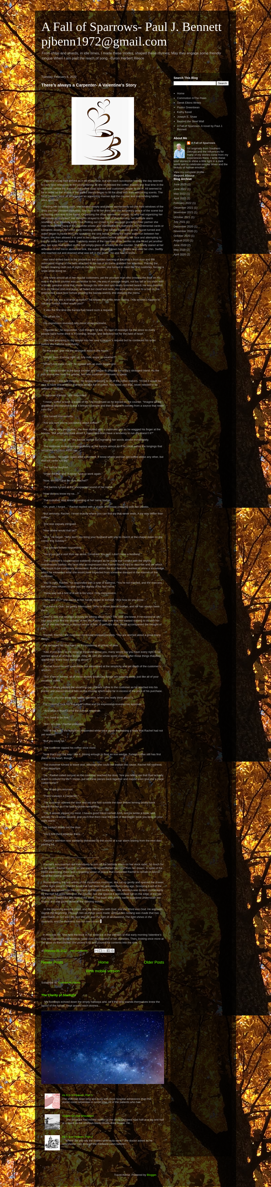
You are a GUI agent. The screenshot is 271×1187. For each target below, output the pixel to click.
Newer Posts (52, 962)
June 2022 (180, 189)
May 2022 (180, 193)
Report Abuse (184, 175)
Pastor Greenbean (188, 107)
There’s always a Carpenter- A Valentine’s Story (88, 85)
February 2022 (183, 203)
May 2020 (180, 249)
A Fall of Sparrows (203, 142)
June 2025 (180, 184)
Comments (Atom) (69, 982)
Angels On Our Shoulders (77, 1115)
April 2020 (180, 254)
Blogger (151, 1174)
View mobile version (103, 971)
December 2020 (183, 226)
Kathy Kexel (184, 112)
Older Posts (154, 962)
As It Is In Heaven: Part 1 (77, 1095)
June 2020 (180, 245)
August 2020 (181, 240)
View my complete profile (189, 172)
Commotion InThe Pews (191, 98)
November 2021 (183, 212)
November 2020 (183, 231)
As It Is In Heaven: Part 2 (77, 1136)
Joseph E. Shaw (187, 116)
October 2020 (182, 235)
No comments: (79, 950)
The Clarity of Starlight (58, 995)
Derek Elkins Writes (189, 102)
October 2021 (182, 217)
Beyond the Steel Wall (190, 121)
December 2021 (183, 207)
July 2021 (179, 221)
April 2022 (180, 198)
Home (103, 962)
